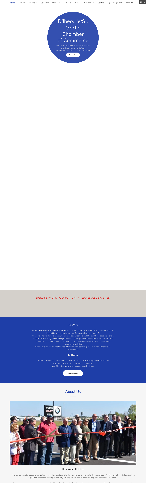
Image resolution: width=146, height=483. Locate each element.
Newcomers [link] (89, 3)
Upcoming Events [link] (115, 3)
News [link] (68, 3)
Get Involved (73, 55)
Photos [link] (77, 3)
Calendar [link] (45, 3)
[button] (22, 2)
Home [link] (12, 3)
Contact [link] (101, 3)
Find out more (73, 373)
